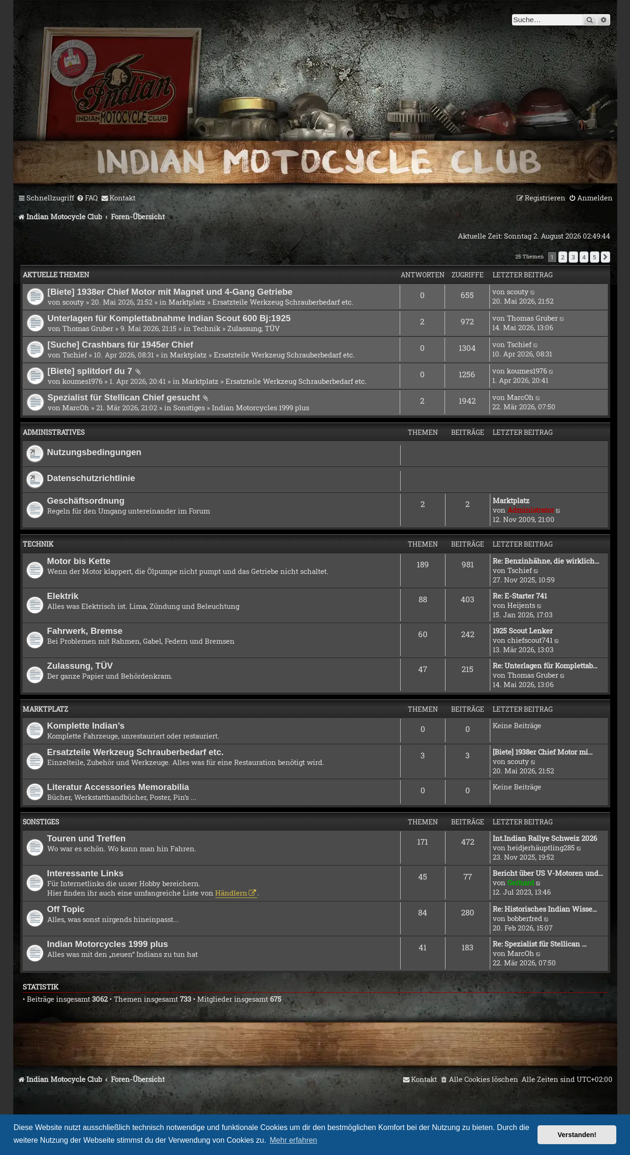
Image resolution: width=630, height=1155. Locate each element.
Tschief (74, 354)
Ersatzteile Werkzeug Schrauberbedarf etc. (282, 302)
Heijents (521, 605)
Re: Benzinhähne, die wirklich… (546, 560)
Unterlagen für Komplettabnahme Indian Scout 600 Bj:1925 (169, 318)
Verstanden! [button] (577, 1134)
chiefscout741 (530, 640)
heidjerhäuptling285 (541, 847)
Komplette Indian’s (86, 726)
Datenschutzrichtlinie (91, 478)
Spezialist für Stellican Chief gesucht (124, 397)
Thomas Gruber (87, 328)
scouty (73, 302)
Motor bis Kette (78, 561)
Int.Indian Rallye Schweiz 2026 (545, 838)
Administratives (53, 432)
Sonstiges (189, 407)
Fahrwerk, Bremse (85, 631)
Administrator (530, 510)
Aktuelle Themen (56, 274)
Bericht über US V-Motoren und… (548, 873)
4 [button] (584, 257)
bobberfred (524, 918)
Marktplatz (186, 302)
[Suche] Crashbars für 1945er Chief (120, 344)
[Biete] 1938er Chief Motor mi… (543, 751)
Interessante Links (85, 873)
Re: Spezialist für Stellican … (540, 943)
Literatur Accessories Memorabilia (118, 787)
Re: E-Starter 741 (520, 595)
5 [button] (594, 257)
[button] (605, 257)
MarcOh (75, 407)
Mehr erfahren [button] (294, 1140)
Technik (206, 328)
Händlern (231, 892)
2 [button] (562, 257)
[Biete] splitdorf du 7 (90, 371)
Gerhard (520, 882)
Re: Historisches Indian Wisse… (545, 909)
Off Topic (66, 909)
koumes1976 (82, 381)
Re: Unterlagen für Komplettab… (545, 665)
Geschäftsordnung (86, 501)
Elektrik (63, 596)
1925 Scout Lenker (523, 630)
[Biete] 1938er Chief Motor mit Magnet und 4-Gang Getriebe (170, 292)
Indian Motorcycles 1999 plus (260, 407)
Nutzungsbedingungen (94, 452)
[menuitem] (87, 198)
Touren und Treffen (86, 838)
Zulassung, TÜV (253, 328)
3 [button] (573, 257)
